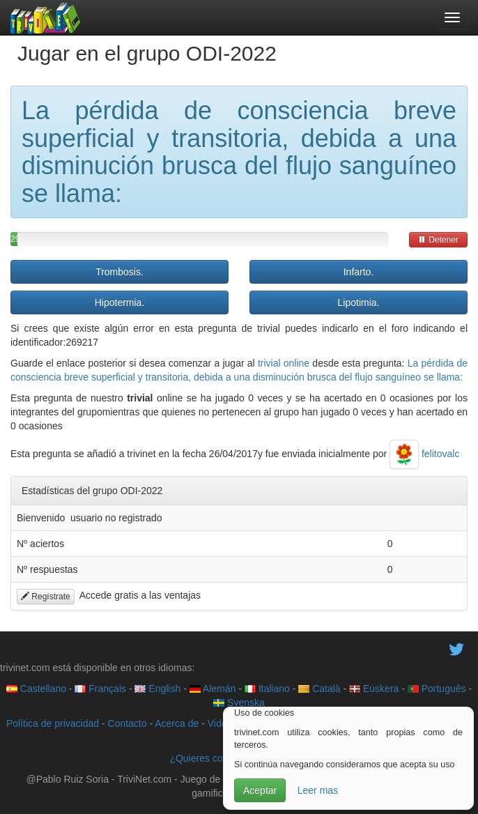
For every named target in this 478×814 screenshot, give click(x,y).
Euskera (374, 688)
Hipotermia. (120, 302)
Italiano (267, 688)
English (157, 688)
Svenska (239, 702)
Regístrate (45, 596)
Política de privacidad (52, 723)
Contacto (127, 723)
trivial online (283, 363)
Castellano (36, 688)
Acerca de (177, 723)
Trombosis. (119, 271)
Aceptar (260, 790)
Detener (438, 240)
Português (437, 688)
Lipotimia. (359, 302)
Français (100, 688)
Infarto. (359, 271)
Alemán (213, 688)
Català (319, 688)
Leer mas (318, 790)
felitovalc (424, 453)
